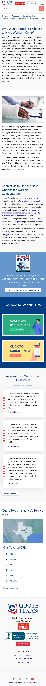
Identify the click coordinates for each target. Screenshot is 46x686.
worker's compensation (32, 201)
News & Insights (28, 16)
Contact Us (21, 682)
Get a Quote (16, 221)
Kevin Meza (13, 483)
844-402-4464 (32, 3)
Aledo (12, 565)
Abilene (13, 554)
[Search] (41, 8)
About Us (15, 16)
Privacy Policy (32, 682)
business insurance (21, 215)
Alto (11, 575)
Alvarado (13, 581)
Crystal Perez (14, 412)
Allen (12, 570)
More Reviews (10, 493)
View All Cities (12, 588)
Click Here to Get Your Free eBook (23, 290)
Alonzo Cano (14, 446)
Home (5, 16)
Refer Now (23, 643)
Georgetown (7, 234)
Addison (13, 559)
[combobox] (20, 8)
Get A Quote (20, 3)
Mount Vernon (20, 234)
